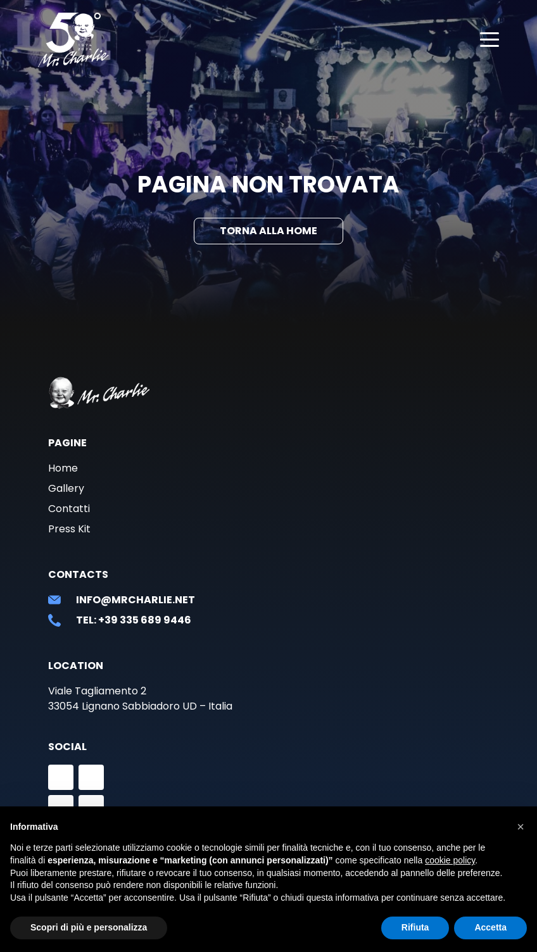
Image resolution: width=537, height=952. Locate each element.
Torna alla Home (268, 230)
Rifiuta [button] (415, 927)
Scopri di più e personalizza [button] (88, 927)
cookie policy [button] (450, 860)
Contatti (69, 508)
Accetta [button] (490, 927)
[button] (520, 827)
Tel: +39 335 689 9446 (133, 620)
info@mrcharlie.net (135, 599)
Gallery (66, 488)
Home (63, 468)
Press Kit (69, 529)
